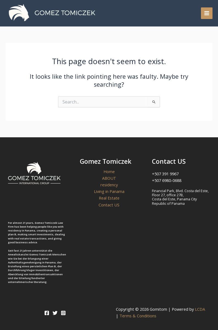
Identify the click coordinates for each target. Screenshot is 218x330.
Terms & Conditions (137, 315)
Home (109, 171)
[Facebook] (46, 312)
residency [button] (109, 184)
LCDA (201, 309)
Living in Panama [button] (109, 191)
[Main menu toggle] (206, 13)
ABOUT (109, 178)
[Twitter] (55, 312)
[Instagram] (63, 312)
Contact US (109, 205)
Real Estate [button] (109, 198)
